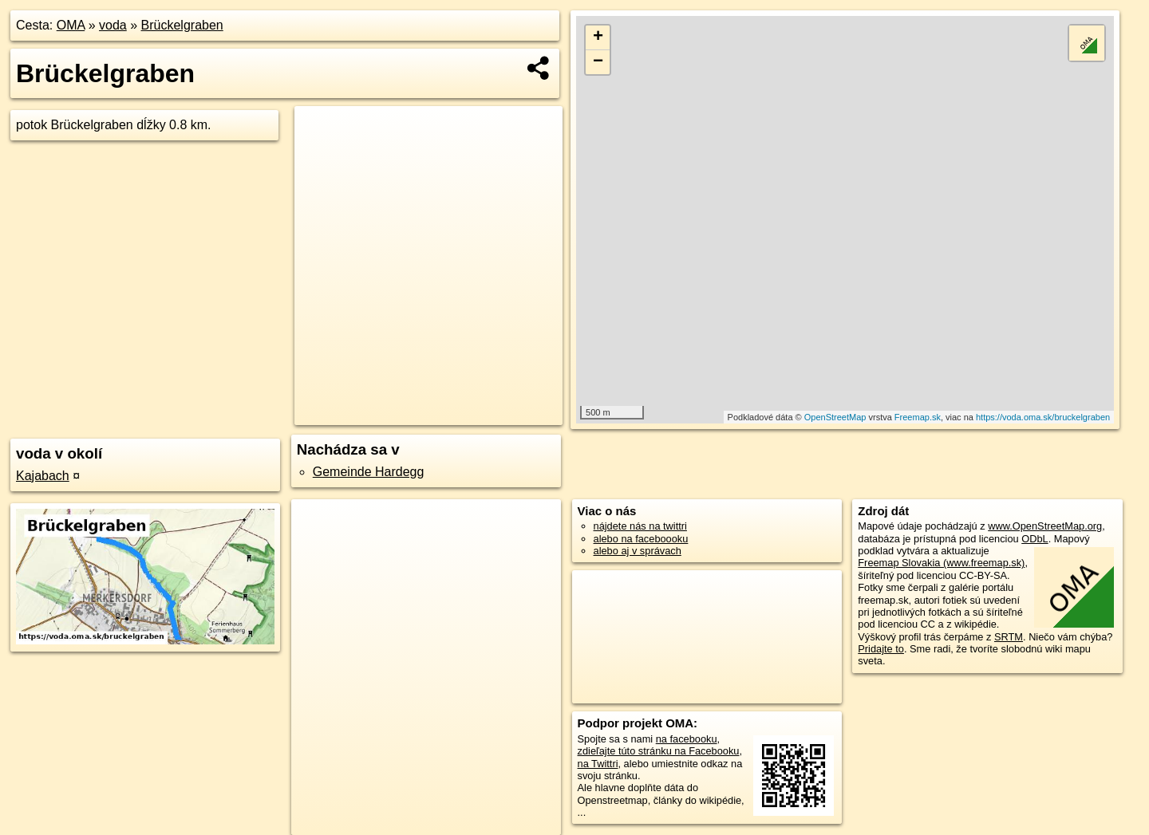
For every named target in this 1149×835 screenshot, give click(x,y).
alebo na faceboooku (641, 539)
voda (113, 25)
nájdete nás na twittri (640, 526)
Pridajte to (881, 649)
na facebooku (686, 739)
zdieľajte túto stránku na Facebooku (659, 751)
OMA (71, 25)
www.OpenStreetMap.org (1045, 526)
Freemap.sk (917, 417)
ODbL (1034, 539)
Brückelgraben (182, 25)
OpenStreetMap (835, 417)
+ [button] (598, 37)
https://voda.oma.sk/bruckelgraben (1043, 417)
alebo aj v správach (637, 551)
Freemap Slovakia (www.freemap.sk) (941, 563)
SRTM (1008, 637)
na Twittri (598, 764)
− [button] (598, 62)
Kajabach (42, 475)
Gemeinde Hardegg (368, 472)
